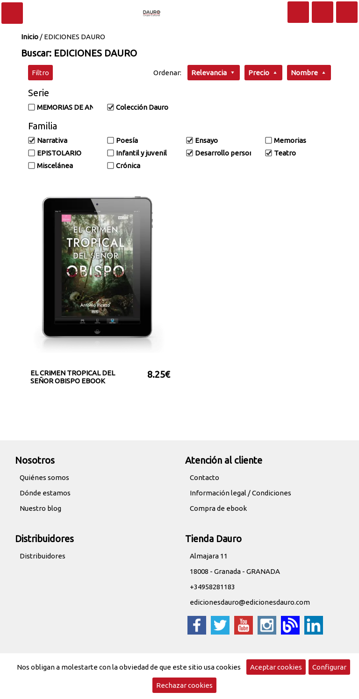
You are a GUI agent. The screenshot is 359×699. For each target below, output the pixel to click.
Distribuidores (42, 556)
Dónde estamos (45, 493)
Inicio (29, 37)
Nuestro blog (40, 508)
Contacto (204, 477)
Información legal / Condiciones (240, 493)
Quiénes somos (44, 477)
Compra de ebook (218, 508)
